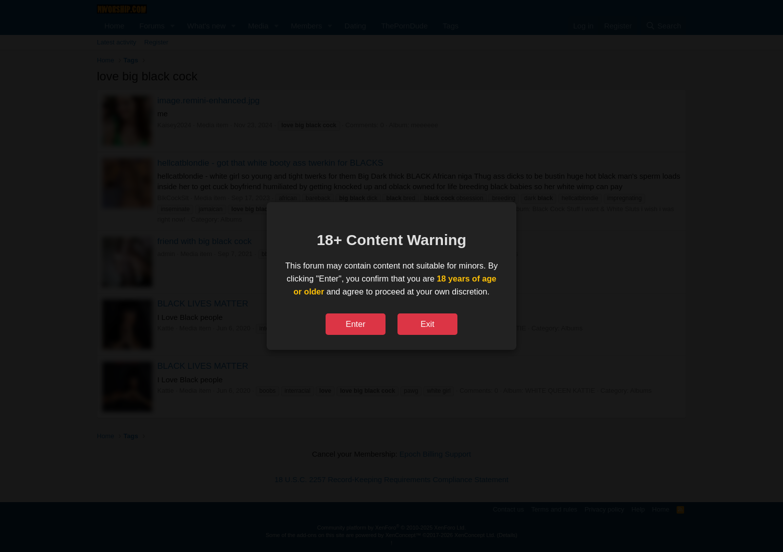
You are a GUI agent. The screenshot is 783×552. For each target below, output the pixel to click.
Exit (427, 323)
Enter (355, 323)
